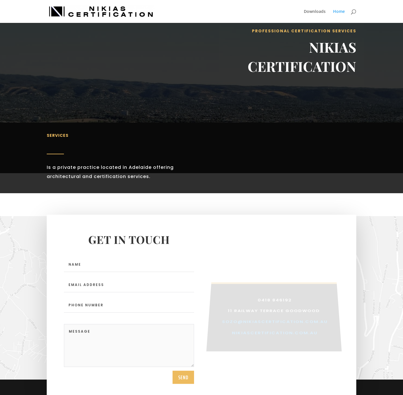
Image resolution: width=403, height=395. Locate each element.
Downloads (315, 11)
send (183, 384)
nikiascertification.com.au (275, 338)
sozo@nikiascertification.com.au (275, 328)
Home (339, 11)
